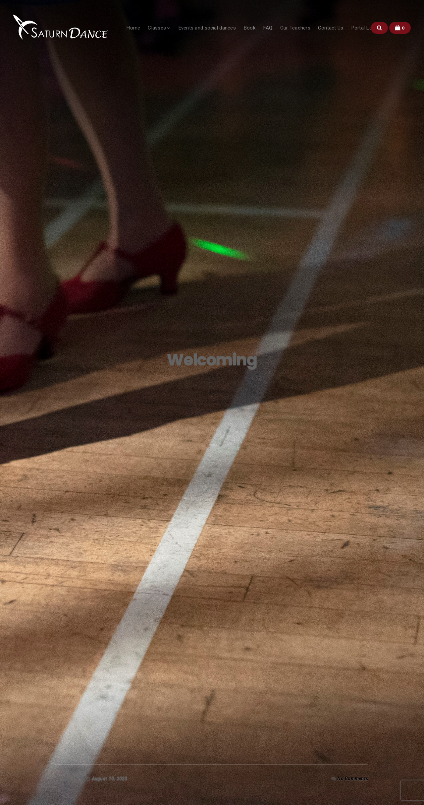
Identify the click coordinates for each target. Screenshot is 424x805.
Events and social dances (207, 28)
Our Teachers (295, 28)
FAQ (268, 28)
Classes (157, 28)
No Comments (352, 778)
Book (249, 28)
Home (133, 28)
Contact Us (331, 28)
